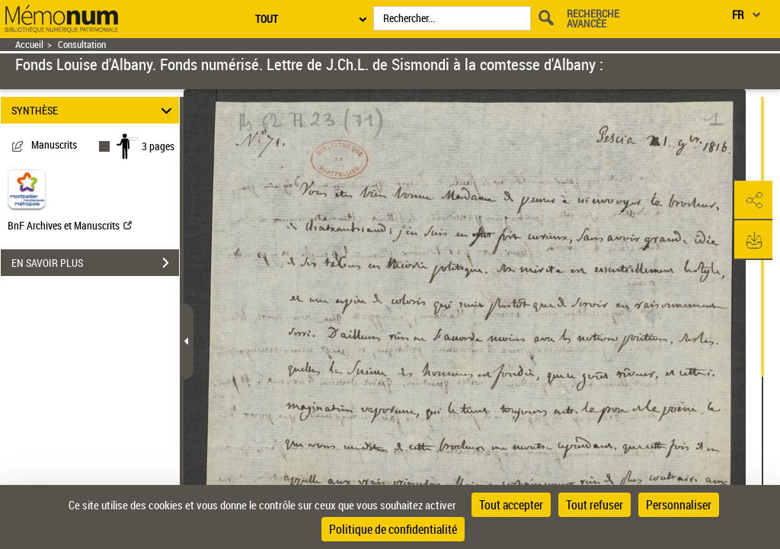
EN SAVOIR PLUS (95, 263)
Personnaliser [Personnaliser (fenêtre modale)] (678, 504)
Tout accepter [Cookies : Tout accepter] (511, 504)
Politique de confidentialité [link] (393, 529)
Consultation (82, 44)
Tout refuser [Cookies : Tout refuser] (594, 504)
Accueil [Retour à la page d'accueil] (29, 44)
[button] (753, 200)
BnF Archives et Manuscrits (70, 225)
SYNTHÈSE (94, 110)
